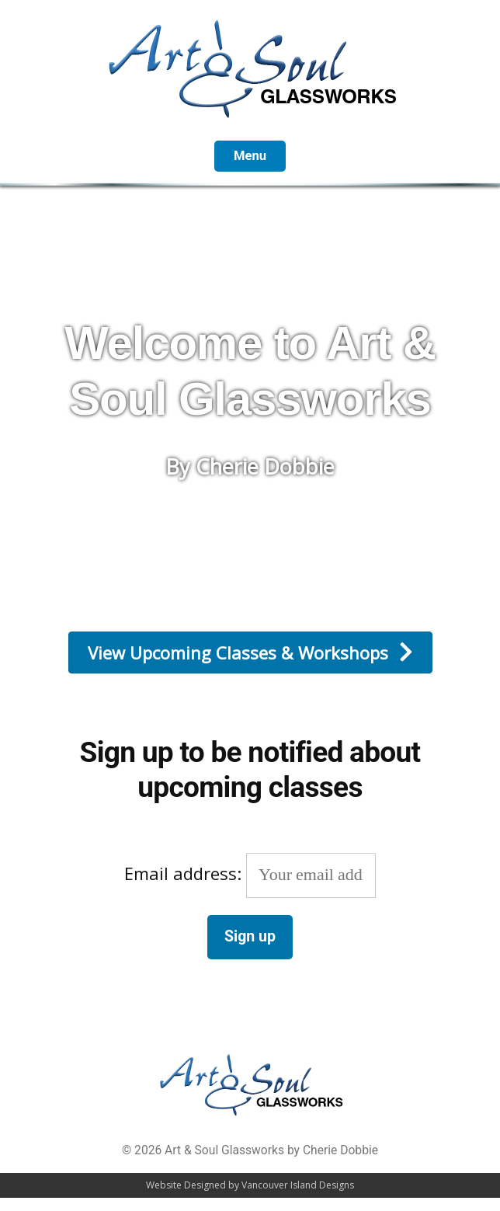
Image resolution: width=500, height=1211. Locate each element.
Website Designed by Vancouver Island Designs (250, 1185)
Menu (250, 155)
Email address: (249, 873)
